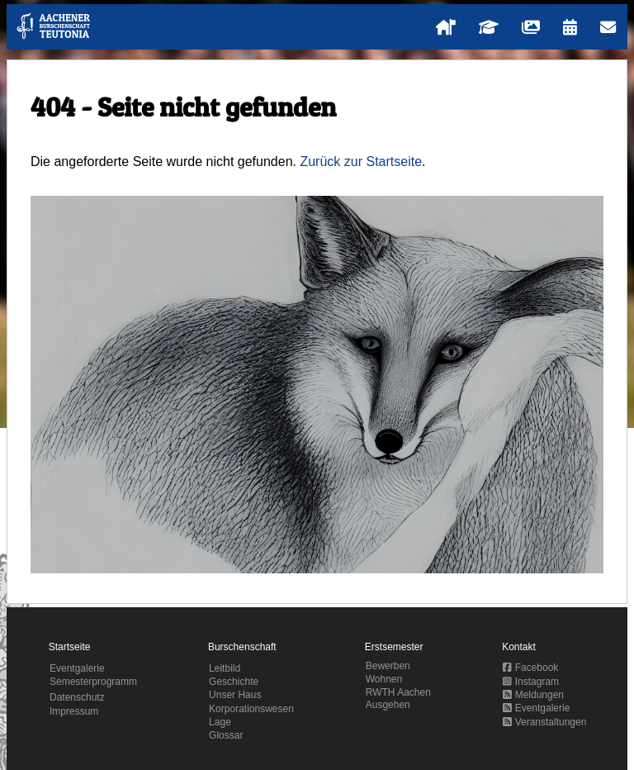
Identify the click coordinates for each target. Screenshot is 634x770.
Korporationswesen (251, 709)
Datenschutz (77, 697)
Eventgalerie (77, 668)
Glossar (226, 735)
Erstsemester (394, 647)
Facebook (530, 667)
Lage (220, 722)
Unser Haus (235, 695)
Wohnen (384, 679)
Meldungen (533, 695)
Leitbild (224, 668)
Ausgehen (388, 705)
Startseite (70, 647)
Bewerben (388, 666)
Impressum (74, 711)
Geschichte (233, 681)
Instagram (531, 681)
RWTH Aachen (398, 692)
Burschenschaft (242, 647)
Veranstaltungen (544, 722)
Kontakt (519, 647)
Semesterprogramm (93, 681)
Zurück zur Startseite (361, 161)
